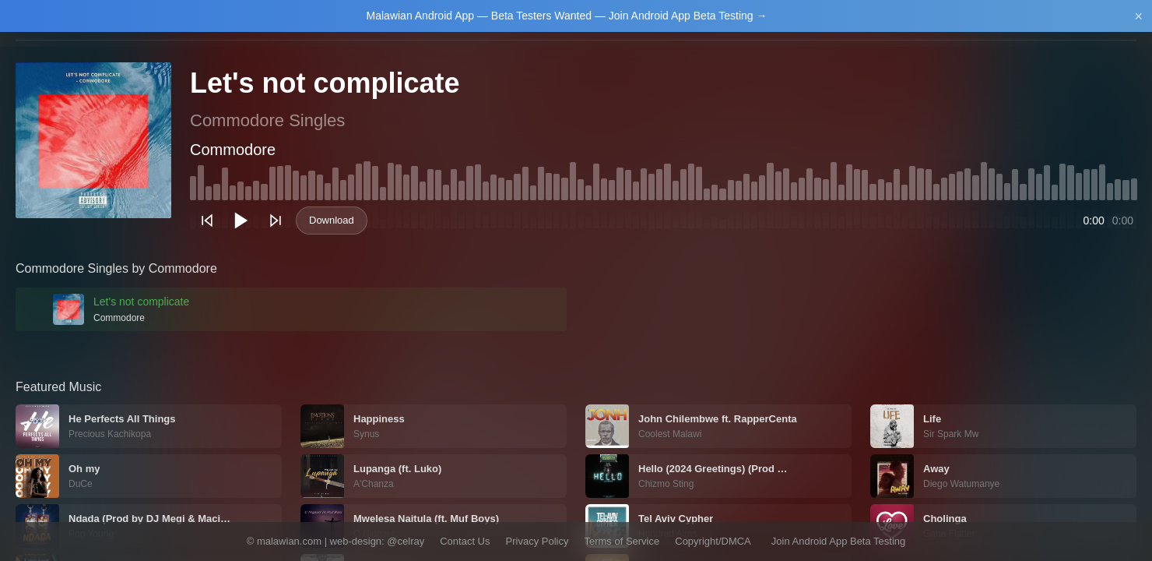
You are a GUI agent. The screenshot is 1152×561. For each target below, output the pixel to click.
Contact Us (465, 541)
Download (331, 220)
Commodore (233, 149)
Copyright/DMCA (713, 541)
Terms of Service (621, 541)
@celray (405, 541)
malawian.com (289, 541)
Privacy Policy (537, 541)
